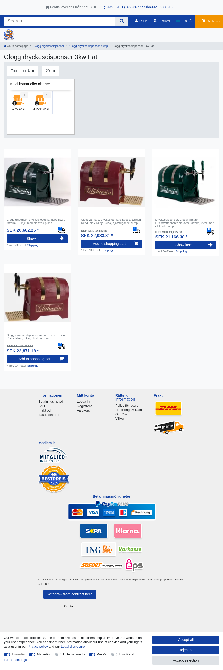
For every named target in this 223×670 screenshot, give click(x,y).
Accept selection (186, 660)
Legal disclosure (73, 646)
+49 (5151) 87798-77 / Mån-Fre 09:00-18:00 (140, 7)
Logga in (83, 401)
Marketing (44, 654)
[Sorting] (22, 71)
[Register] (162, 21)
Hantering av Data (128, 410)
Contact (70, 606)
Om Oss (121, 414)
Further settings (15, 660)
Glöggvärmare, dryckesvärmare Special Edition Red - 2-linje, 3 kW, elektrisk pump (36, 337)
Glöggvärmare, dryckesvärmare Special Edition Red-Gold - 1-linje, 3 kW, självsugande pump (111, 221)
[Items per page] (50, 71)
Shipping (32, 245)
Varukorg (83, 410)
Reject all (186, 650)
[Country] (177, 21)
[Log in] (141, 21)
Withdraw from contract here (69, 594)
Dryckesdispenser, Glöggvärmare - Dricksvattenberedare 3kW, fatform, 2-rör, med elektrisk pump (184, 223)
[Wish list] (189, 21)
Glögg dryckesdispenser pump (88, 46)
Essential (19, 654)
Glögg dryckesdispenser (48, 46)
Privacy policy (38, 646)
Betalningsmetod (50, 401)
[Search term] (59, 21)
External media (74, 654)
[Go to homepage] (16, 46)
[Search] (121, 21)
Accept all (186, 640)
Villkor (119, 418)
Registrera (84, 406)
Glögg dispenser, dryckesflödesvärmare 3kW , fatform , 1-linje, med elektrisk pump (36, 221)
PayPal (102, 654)
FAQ (41, 406)
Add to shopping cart (115, 244)
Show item (45, 239)
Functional (126, 654)
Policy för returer (127, 405)
